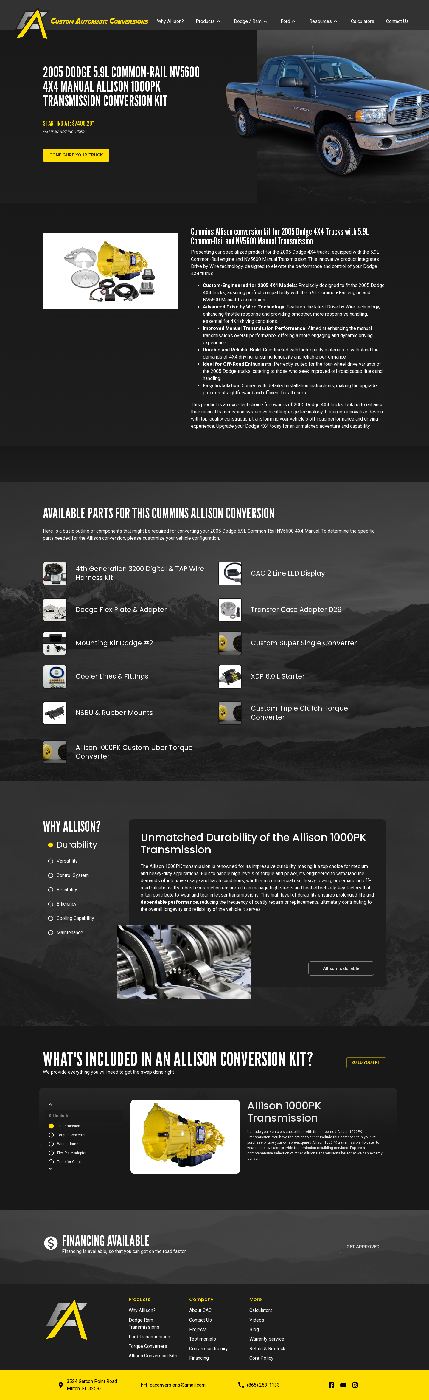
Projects (198, 1329)
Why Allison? (142, 1310)
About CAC (200, 1310)
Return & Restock (267, 1348)
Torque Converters (148, 1346)
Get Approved (363, 1247)
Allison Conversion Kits (153, 1356)
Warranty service (266, 1339)
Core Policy (261, 1358)
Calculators (261, 1310)
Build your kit (366, 1063)
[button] (86, 845)
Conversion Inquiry (208, 1348)
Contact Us (200, 1320)
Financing (199, 1358)
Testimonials (202, 1339)
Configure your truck (76, 155)
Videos (256, 1320)
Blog (254, 1329)
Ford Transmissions (149, 1336)
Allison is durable (341, 968)
